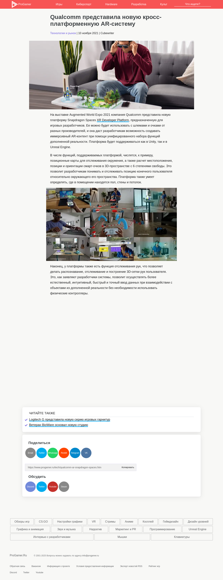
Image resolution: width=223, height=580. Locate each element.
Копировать (128, 466)
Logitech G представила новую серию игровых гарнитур (69, 419)
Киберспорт (83, 4)
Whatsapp (52, 453)
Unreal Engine (197, 529)
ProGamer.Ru (18, 555)
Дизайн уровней (198, 521)
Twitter (42, 453)
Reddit (64, 453)
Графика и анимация (30, 529)
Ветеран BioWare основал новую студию (58, 425)
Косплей (148, 521)
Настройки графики (70, 521)
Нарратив (95, 529)
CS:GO (43, 521)
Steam (64, 486)
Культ (163, 4)
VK (86, 453)
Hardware (111, 4)
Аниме (129, 521)
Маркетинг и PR (126, 529)
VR (94, 521)
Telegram (75, 453)
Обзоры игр (21, 521)
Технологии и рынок (63, 33)
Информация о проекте (58, 566)
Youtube (53, 486)
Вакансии (36, 566)
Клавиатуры (182, 536)
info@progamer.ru (90, 555)
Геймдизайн (170, 521)
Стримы (110, 521)
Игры (59, 4)
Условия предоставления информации (95, 566)
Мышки (122, 536)
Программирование (162, 529)
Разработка (138, 4)
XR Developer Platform (113, 120)
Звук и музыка (66, 529)
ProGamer (21, 4)
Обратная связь (17, 566)
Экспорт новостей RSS (131, 566)
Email (30, 453)
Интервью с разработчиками (51, 536)
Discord (30, 486)
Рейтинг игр (154, 566)
